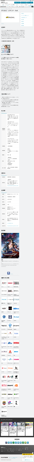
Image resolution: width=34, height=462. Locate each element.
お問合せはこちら (27, 459)
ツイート (2, 23)
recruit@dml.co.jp (10, 223)
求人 (22, 448)
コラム (1, 448)
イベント (17, 448)
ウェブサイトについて (21, 457)
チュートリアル (5, 448)
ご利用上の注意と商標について (15, 457)
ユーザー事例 (9, 448)
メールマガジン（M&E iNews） (10, 451)
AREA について (10, 457)
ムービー (13, 448)
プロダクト (20, 448)
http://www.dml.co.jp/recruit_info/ (12, 185)
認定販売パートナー (3, 451)
